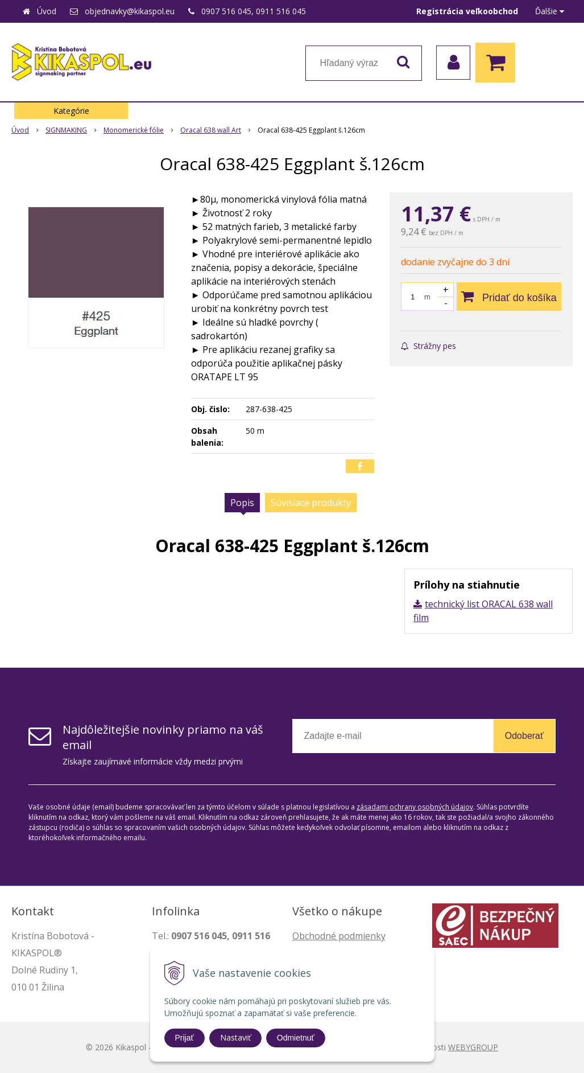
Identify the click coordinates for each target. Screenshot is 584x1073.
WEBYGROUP (473, 1047)
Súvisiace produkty (311, 502)
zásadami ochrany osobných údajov (415, 807)
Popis (242, 502)
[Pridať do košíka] (509, 296)
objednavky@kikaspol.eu (130, 11)
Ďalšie (549, 11)
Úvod (46, 11)
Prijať (184, 1037)
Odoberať (524, 736)
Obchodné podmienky (339, 936)
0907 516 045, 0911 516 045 (253, 11)
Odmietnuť (295, 1037)
